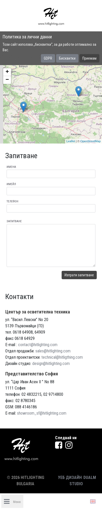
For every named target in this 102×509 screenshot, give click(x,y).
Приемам (89, 58)
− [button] (7, 80)
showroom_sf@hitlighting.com (41, 413)
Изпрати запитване (79, 275)
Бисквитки (67, 58)
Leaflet (70, 141)
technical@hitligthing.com (62, 357)
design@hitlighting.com (51, 363)
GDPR (48, 58)
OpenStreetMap (90, 141)
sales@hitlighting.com (53, 350)
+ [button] (7, 72)
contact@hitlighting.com (37, 344)
